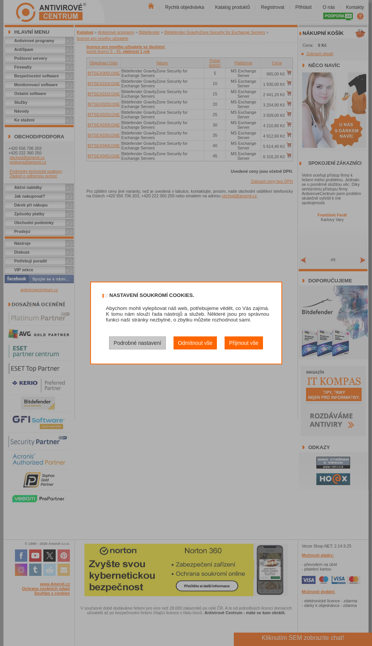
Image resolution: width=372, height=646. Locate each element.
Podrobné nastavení (137, 343)
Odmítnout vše (195, 343)
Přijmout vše (243, 343)
